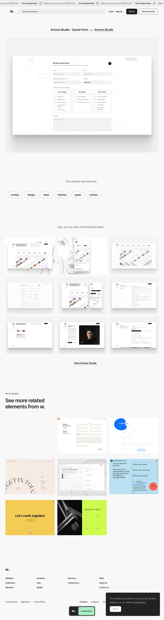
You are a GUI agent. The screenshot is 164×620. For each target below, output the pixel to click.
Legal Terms (26, 602)
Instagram (95, 602)
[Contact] (30, 436)
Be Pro (132, 11)
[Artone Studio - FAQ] (134, 295)
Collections (10, 583)
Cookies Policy (11, 602)
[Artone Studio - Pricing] (134, 335)
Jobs (39, 583)
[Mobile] (82, 255)
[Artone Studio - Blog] (30, 335)
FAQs (101, 578)
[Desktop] (30, 255)
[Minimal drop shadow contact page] (134, 435)
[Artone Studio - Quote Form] (30, 295)
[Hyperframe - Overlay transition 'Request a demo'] (82, 517)
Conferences (73, 583)
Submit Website (148, 11)
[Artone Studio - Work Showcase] (134, 255)
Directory (72, 578)
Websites (9, 578)
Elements (9, 587)
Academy (41, 578)
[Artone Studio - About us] (82, 335)
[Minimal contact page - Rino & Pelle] (30, 476)
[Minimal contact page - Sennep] (30, 517)
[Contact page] (82, 477)
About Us (103, 583)
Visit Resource (86, 611)
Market (40, 587)
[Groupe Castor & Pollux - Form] (134, 476)
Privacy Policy (39, 602)
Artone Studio (103, 29)
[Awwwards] (12, 11)
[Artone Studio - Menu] (82, 295)
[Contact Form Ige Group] (82, 435)
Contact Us (104, 587)
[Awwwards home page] (74, 611)
